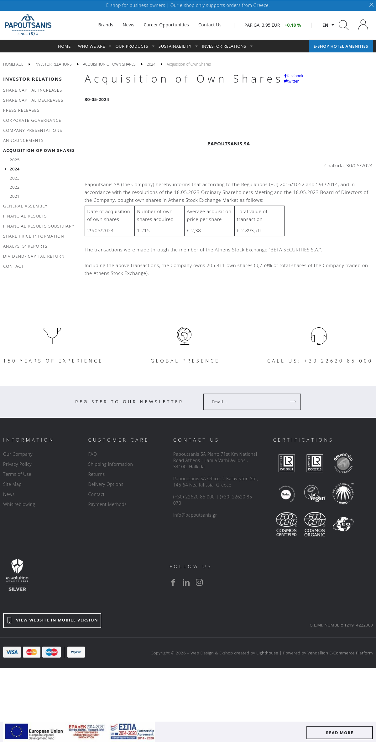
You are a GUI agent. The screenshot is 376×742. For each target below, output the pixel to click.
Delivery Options (105, 484)
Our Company (18, 454)
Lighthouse (267, 653)
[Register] (293, 402)
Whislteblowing (19, 504)
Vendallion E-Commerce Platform (340, 653)
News (9, 494)
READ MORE (339, 732)
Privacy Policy (17, 464)
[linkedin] (186, 582)
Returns (96, 474)
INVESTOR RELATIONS (32, 79)
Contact (96, 494)
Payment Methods (107, 504)
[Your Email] (248, 402)
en (325, 25)
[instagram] (199, 582)
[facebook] (173, 582)
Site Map (12, 484)
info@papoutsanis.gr (195, 515)
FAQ (92, 454)
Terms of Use (17, 474)
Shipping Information (110, 464)
